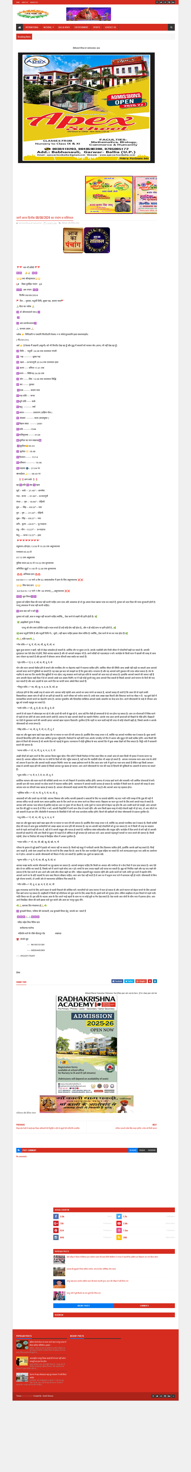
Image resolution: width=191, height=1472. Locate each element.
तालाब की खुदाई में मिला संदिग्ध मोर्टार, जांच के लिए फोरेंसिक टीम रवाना (157, 109)
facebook (116, 1202)
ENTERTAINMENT (81, 27)
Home (18, 2)
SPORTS (96, 27)
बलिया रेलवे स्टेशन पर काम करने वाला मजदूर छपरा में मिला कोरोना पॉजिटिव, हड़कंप (48, 1271)
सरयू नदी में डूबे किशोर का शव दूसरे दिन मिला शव (158, 131)
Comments (162, 145)
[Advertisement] (69, 1191)
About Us (25, 2)
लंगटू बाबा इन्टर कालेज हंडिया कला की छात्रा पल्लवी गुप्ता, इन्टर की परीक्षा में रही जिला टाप (156, 121)
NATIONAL (48, 27)
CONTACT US (110, 27)
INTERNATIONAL (32, 27)
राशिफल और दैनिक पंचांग (70, 223)
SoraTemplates (27, 1322)
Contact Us (34, 2)
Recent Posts (139, 145)
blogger (98, 1202)
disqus (107, 1202)
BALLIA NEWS (64, 27)
